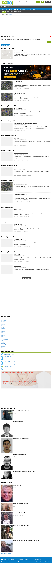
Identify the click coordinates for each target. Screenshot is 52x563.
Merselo (3, 331)
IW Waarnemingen (18, 224)
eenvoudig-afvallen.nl (12, 383)
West (18, 88)
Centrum (3, 324)
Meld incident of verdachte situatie (42, 561)
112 (15, 9)
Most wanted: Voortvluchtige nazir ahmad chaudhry (24, 471)
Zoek (38, 1)
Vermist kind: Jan (17, 485)
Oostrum (3, 335)
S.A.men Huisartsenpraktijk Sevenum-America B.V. (25, 123)
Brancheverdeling (17, 11)
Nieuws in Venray (6, 356)
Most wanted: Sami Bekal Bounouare (21, 438)
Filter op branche (6, 45)
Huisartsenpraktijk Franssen (20, 194)
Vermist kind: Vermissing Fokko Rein (21, 525)
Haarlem (14, 423)
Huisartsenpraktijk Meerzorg (20, 50)
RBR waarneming (18, 81)
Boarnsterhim (20, 543)
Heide (2, 327)
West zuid (22, 88)
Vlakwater (19, 201)
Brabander (19, 175)
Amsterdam (15, 456)
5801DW (27, 88)
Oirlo (18, 145)
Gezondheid (32, 9)
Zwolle (14, 473)
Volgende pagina (26, 278)
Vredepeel (3, 344)
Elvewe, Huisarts (17, 254)
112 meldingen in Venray (7, 354)
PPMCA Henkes (17, 266)
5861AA (28, 57)
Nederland (4, 6)
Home (3, 9)
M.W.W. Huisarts (17, 168)
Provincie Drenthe (5, 561)
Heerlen (14, 487)
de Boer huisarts (17, 209)
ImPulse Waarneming (18, 108)
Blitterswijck (3, 319)
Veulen (2, 342)
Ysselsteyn (3, 348)
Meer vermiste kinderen (6, 553)
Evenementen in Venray (7, 359)
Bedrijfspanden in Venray (8, 368)
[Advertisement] (26, 26)
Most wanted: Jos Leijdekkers (19, 454)
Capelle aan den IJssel (17, 440)
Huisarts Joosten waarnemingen (21, 153)
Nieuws (23, 9)
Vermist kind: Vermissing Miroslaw (20, 512)
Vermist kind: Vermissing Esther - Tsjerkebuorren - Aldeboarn (26, 540)
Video (38, 9)
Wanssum (19, 57)
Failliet (8, 11)
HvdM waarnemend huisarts (20, 93)
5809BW (27, 130)
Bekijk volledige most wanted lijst (8, 480)
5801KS (27, 261)
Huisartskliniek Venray (19, 239)
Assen (19, 561)
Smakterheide (20, 115)
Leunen (18, 130)
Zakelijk (18, 9)
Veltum (18, 160)
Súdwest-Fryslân (16, 527)
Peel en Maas (15, 515)
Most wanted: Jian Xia (18, 421)
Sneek (21, 527)
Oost (18, 216)
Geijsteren (3, 325)
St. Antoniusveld (4, 339)
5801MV (28, 201)
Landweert (19, 100)
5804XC (29, 273)
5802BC (27, 216)
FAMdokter (16, 138)
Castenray (3, 323)
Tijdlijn (6, 9)
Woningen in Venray (7, 366)
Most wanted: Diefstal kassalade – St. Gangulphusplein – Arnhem (27, 410)
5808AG (24, 145)
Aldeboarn (26, 543)
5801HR (28, 246)
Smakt (2, 336)
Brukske (3, 321)
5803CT (29, 100)
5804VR (29, 175)
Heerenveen (15, 543)
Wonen (27, 9)
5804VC (29, 190)
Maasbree (21, 515)
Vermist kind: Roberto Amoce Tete (20, 503)
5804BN (31, 115)
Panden (11, 11)
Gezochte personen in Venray (8, 361)
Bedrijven (4, 11)
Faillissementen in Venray (8, 364)
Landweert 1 (24, 100)
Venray (10, 14)
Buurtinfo (11, 9)
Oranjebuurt (22, 216)
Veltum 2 (22, 160)
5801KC (27, 160)
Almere (14, 506)
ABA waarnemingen (18, 182)
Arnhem (14, 413)
